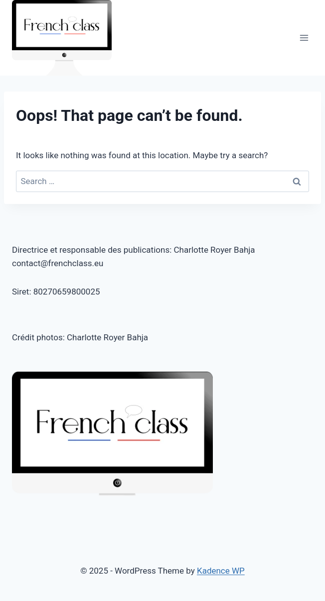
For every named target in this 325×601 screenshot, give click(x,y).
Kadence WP (221, 571)
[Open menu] (304, 38)
